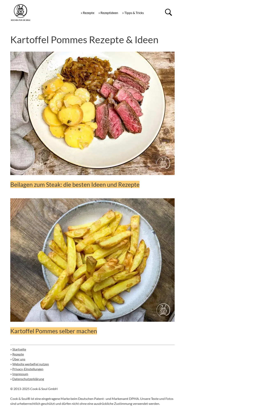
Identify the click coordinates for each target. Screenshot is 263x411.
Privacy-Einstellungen (27, 369)
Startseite (19, 349)
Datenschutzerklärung (28, 379)
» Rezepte (87, 13)
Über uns (18, 359)
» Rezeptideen (108, 13)
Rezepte (18, 354)
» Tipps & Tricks (133, 13)
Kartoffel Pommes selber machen (53, 330)
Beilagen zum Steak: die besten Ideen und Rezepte (75, 184)
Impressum (20, 374)
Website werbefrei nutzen (30, 364)
